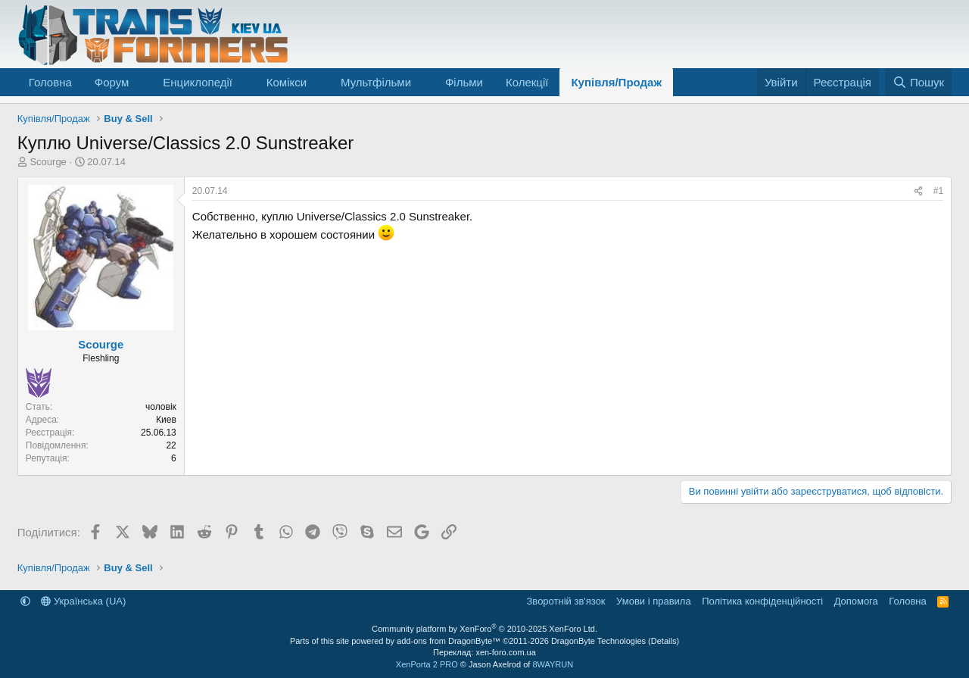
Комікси (286, 82)
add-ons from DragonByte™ (448, 640)
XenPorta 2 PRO (427, 664)
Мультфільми (376, 82)
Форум (112, 82)
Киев (166, 419)
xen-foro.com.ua (505, 652)
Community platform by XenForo (484, 628)
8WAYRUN (552, 664)
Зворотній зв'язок (566, 601)
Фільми (464, 82)
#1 (938, 191)
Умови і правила (653, 601)
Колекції (527, 82)
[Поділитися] (918, 191)
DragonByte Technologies (598, 640)
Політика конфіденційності (762, 601)
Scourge (48, 161)
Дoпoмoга (856, 601)
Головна (50, 82)
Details (664, 640)
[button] (140, 82)
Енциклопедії (197, 82)
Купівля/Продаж (616, 82)
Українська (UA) (83, 601)
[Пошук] (918, 82)
